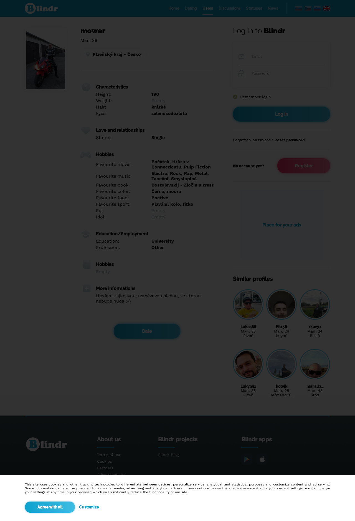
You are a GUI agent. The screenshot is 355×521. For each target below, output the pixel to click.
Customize (89, 507)
